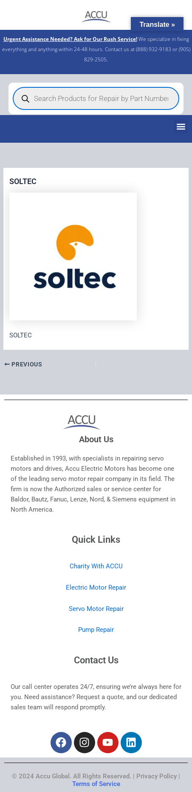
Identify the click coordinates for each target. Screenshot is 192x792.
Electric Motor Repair (96, 587)
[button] (181, 126)
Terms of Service (96, 784)
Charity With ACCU (96, 566)
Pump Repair (96, 630)
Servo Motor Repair (96, 609)
